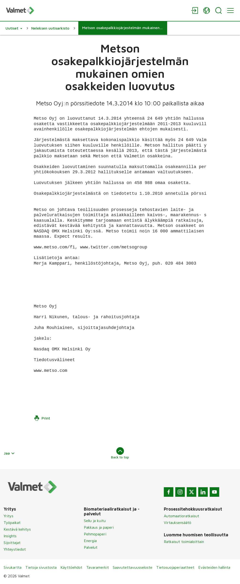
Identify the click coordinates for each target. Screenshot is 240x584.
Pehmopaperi (95, 534)
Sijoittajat (12, 542)
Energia (90, 540)
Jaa (9, 453)
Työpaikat (12, 522)
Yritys (8, 516)
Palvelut (90, 547)
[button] (13, 28)
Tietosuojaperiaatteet (175, 567)
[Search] (218, 10)
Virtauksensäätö (177, 522)
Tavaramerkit (97, 567)
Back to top (120, 453)
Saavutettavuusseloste (132, 567)
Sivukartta (12, 567)
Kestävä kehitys (17, 529)
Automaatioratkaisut (181, 516)
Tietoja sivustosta (41, 567)
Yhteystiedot (15, 549)
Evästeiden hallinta (214, 567)
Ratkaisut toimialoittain (184, 541)
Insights (10, 536)
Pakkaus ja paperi (99, 527)
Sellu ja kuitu (95, 520)
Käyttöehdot (71, 567)
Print (42, 418)
